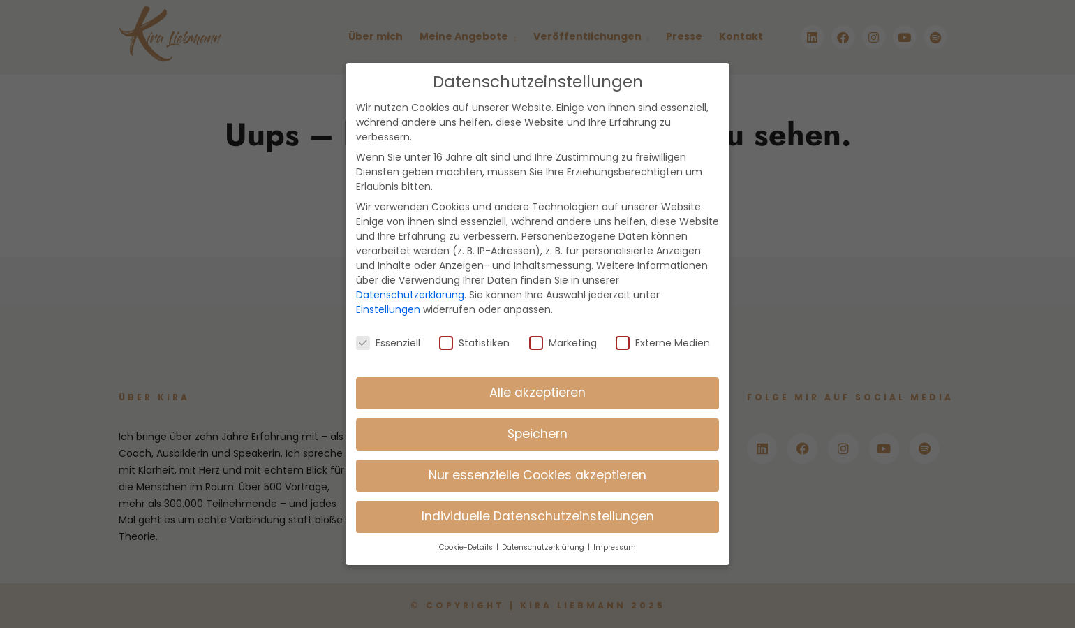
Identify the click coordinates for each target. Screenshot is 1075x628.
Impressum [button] (614, 537)
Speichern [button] (537, 424)
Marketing (563, 332)
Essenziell (388, 332)
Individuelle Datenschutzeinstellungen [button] (538, 506)
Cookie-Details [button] (467, 537)
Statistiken (474, 332)
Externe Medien (663, 332)
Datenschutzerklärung (410, 285)
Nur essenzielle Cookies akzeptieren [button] (537, 465)
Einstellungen (388, 300)
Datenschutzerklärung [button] (544, 537)
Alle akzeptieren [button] (537, 382)
